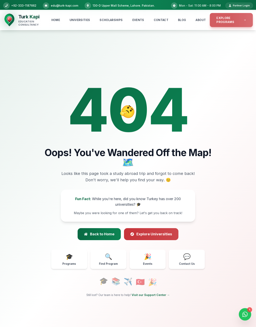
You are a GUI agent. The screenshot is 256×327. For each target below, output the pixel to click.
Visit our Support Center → (151, 295)
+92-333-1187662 (23, 5)
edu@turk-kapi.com (64, 5)
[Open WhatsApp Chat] (245, 315)
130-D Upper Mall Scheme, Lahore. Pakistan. (124, 5)
